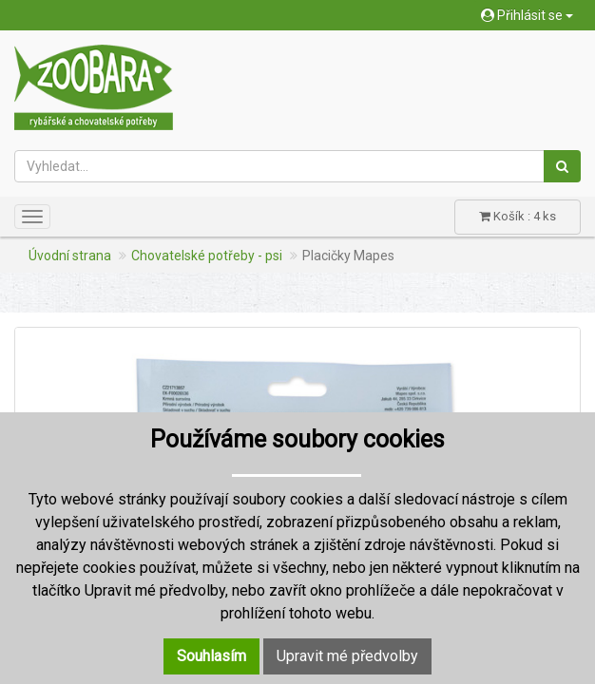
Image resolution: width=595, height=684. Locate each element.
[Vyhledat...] (279, 166)
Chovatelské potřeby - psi (206, 255)
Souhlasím (211, 656)
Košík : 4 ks (517, 216)
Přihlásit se (527, 15)
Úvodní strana (70, 255)
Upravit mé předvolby (347, 656)
